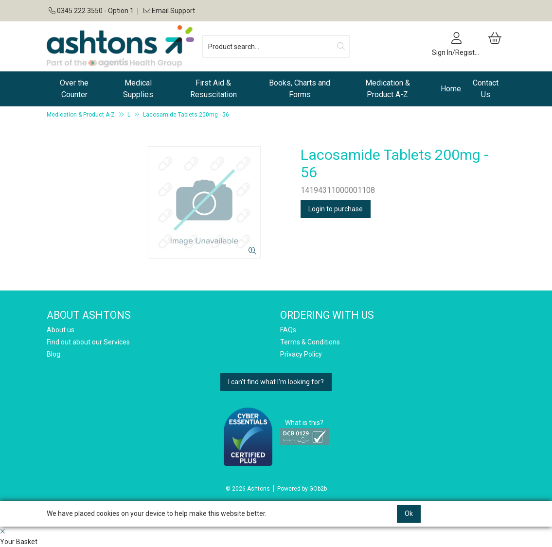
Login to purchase (335, 209)
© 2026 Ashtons (248, 488)
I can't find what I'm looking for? (276, 382)
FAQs (288, 330)
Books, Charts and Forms (299, 88)
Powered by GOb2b (302, 488)
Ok (409, 513)
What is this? (304, 423)
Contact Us (486, 88)
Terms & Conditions (310, 342)
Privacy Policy (301, 354)
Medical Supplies (138, 88)
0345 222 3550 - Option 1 (91, 11)
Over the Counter (74, 88)
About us (60, 330)
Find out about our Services (88, 342)
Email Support (168, 11)
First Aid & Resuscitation (213, 88)
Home (451, 88)
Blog (53, 354)
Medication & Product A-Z (387, 88)
